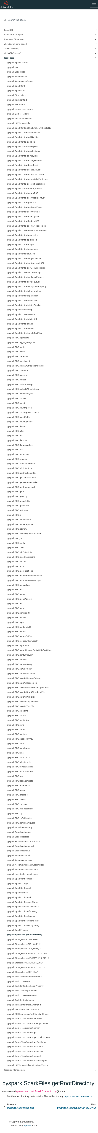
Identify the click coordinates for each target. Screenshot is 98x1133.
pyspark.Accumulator (17, 76)
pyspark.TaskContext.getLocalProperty (25, 986)
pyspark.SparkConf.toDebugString (23, 925)
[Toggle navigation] (94, 5)
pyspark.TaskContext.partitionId (22, 990)
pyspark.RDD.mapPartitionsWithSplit (24, 580)
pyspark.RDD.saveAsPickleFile (21, 697)
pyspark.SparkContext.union (20, 323)
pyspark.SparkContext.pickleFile (22, 239)
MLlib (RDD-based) (12, 53)
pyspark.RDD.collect (16, 379)
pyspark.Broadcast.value (18, 850)
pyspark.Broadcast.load (18, 836)
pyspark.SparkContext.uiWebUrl (22, 319)
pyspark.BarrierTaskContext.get (22, 1032)
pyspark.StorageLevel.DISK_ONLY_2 (23, 944)
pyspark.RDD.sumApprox (18, 748)
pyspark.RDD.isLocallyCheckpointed (24, 533)
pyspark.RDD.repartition (18, 645)
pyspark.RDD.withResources (20, 808)
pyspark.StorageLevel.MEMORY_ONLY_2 (26, 967)
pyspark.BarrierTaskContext (20, 109)
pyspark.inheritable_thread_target (22, 874)
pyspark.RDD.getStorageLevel (21, 487)
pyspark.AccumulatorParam (20, 81)
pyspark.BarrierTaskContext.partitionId (25, 1046)
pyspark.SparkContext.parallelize (22, 235)
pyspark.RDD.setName (17, 710)
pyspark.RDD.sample (16, 659)
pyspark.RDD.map (15, 566)
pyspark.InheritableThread (19, 118)
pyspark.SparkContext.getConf (21, 202)
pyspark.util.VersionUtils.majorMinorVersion (27, 1065)
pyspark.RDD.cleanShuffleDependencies (26, 365)
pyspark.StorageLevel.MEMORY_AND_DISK (27, 953)
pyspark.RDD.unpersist (17, 794)
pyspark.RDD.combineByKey (20, 393)
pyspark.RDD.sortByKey (18, 720)
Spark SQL (8, 30)
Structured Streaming (14, 39)
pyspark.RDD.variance (17, 804)
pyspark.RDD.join (15, 538)
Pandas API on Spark (13, 34)
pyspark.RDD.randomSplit (19, 627)
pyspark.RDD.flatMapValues (20, 445)
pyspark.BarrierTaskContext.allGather (24, 1018)
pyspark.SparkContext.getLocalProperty (25, 207)
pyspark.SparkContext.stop (19, 309)
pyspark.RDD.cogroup (17, 375)
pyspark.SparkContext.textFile (21, 314)
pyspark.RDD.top (15, 776)
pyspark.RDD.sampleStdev (19, 668)
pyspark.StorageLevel (17, 95)
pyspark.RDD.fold (15, 449)
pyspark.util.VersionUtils (18, 123)
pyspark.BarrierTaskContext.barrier (23, 1028)
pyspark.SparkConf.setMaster (21, 916)
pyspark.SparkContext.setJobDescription (26, 268)
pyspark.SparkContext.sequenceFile (24, 258)
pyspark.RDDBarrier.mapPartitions (23, 1009)
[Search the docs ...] (49, 20)
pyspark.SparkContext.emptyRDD (22, 193)
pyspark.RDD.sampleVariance (21, 673)
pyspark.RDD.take (15, 752)
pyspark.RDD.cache (16, 351)
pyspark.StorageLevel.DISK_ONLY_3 (23, 948)
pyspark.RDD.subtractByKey (20, 739)
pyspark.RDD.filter (15, 431)
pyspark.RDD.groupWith (18, 505)
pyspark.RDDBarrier (16, 104)
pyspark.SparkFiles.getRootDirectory (24, 934)
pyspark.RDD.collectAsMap (19, 384)
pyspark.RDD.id (14, 515)
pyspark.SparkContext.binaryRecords (24, 160)
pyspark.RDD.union (16, 790)
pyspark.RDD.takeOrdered (19, 757)
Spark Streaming (11, 48)
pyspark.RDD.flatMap (17, 440)
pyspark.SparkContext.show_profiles (24, 291)
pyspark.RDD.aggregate (18, 337)
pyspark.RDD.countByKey (19, 417)
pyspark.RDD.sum (15, 743)
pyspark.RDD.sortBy (16, 715)
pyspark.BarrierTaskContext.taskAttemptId (27, 1060)
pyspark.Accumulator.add (19, 855)
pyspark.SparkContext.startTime (22, 300)
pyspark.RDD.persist (16, 617)
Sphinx (27, 1125)
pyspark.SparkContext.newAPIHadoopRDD (27, 230)
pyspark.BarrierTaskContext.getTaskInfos (26, 1042)
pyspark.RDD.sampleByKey (19, 664)
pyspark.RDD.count (16, 403)
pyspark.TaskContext (17, 100)
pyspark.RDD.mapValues (18, 585)
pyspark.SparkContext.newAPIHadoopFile (26, 226)
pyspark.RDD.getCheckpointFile (22, 473)
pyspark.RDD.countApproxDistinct (23, 412)
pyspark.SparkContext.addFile (21, 142)
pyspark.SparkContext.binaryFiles (22, 155)
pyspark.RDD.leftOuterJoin (19, 552)
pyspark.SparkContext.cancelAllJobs (24, 169)
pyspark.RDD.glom (15, 491)
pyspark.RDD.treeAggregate (20, 781)
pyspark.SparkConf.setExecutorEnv (23, 906)
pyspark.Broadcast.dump (19, 832)
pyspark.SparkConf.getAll (19, 888)
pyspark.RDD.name (16, 608)
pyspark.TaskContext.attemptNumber (24, 976)
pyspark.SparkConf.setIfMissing (22, 911)
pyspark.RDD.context (17, 398)
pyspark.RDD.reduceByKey (19, 636)
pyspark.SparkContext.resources (22, 249)
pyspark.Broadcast (16, 72)
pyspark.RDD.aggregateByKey (21, 342)
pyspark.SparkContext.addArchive (23, 137)
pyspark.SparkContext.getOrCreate (23, 211)
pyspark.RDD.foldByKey (18, 454)
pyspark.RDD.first (15, 435)
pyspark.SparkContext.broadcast (22, 165)
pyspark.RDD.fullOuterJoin (19, 468)
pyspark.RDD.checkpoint (18, 361)
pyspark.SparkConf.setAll (19, 897)
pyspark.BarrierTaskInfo (18, 114)
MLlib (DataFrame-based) (15, 44)
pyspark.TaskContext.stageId (20, 1000)
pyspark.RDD (13, 67)
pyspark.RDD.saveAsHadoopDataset (24, 678)
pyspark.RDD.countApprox (19, 407)
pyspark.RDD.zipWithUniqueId (21, 823)
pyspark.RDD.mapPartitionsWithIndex (24, 575)
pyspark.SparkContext (17, 62)
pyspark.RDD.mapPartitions (20, 571)
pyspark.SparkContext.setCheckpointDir (25, 263)
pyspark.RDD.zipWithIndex (19, 818)
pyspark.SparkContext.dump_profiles (24, 188)
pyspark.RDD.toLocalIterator (20, 771)
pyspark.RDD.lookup (16, 561)
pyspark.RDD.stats (15, 725)
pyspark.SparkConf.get (17, 883)
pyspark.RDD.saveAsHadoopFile (22, 683)
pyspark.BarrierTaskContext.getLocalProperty (28, 1037)
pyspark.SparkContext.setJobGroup (23, 272)
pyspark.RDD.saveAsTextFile (20, 706)
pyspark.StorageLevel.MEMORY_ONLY (25, 962)
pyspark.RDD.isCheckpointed (20, 524)
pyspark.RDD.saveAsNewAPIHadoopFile (26, 692)
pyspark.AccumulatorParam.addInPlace (25, 864)
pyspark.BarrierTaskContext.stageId (24, 1056)
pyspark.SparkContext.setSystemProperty (26, 286)
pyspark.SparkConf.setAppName (22, 902)
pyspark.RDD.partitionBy (18, 613)
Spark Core (9, 58)
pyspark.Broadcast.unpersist (20, 846)
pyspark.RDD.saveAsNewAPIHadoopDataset (28, 687)
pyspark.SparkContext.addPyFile (22, 146)
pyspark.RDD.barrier (16, 347)
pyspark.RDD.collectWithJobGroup (23, 389)
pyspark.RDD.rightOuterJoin (20, 655)
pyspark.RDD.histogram (18, 510)
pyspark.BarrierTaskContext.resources (25, 1051)
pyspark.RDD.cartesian (17, 356)
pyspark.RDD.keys (15, 547)
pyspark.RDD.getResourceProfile (22, 482)
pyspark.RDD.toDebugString (20, 766)
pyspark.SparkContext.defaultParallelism (26, 184)
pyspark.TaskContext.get (18, 981)
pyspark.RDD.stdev (16, 729)
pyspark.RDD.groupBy (17, 496)
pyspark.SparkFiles (16, 90)
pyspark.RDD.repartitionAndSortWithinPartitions (29, 650)
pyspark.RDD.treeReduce (18, 785)
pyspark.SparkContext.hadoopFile (23, 216)
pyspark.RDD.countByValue (19, 421)
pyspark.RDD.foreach (17, 459)
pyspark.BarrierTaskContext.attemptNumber (28, 1023)
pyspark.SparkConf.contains (20, 878)
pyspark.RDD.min (15, 603)
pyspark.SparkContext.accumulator (23, 132)
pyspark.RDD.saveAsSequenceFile (23, 701)
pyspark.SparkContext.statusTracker (24, 305)
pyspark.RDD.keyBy (16, 543)
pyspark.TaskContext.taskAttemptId (24, 1004)
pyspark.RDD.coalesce (17, 370)
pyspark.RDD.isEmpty (17, 529)
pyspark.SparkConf (16, 86)
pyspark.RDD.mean (16, 594)
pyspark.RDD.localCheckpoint (21, 557)
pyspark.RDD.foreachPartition (21, 463)
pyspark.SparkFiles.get (17, 930)
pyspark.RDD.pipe (15, 622)
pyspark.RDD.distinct (16, 426)
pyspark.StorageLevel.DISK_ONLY (22, 939)
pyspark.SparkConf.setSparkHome (23, 920)
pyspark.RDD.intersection (19, 519)
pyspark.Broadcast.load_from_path (23, 841)
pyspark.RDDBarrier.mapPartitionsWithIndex (27, 1014)
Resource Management (14, 1070)
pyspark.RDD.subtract (17, 734)
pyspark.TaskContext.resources (22, 995)
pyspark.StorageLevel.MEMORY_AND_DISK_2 (28, 958)
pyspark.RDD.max (15, 589)
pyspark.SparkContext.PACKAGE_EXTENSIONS (29, 128)
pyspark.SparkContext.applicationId (23, 151)
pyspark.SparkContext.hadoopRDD (23, 221)
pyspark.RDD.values (16, 799)
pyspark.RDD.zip (14, 813)
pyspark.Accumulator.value (19, 860)
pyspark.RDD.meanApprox (19, 599)
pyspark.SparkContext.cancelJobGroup (25, 174)
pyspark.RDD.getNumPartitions (21, 477)
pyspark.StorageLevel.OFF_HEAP (22, 972)
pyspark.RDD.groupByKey (19, 501)
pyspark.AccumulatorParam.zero (22, 869)
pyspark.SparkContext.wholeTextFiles (24, 333)
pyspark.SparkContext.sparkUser (22, 295)
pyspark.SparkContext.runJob (21, 253)
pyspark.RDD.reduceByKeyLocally (22, 641)
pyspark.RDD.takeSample (19, 762)
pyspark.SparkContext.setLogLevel (23, 281)
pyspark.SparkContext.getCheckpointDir (26, 197)
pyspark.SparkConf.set (17, 892)
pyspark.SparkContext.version (21, 328)
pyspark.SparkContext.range (20, 244)
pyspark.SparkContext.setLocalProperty (25, 277)
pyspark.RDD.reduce (16, 631)
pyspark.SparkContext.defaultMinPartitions (27, 179)
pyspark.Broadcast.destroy (19, 827)
